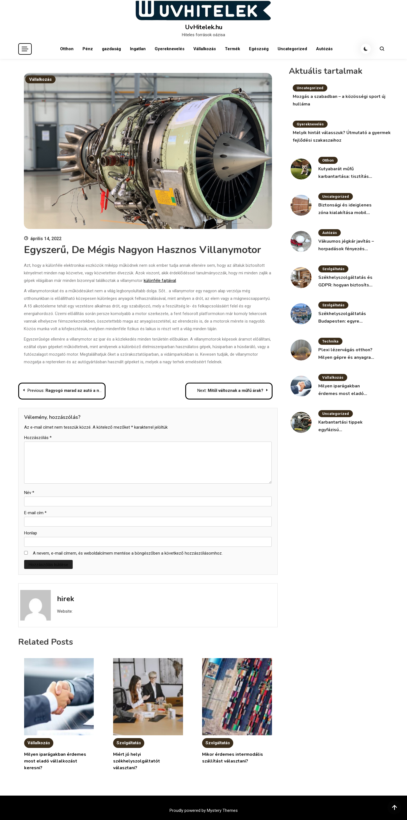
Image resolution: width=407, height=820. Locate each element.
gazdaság (111, 48)
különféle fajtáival (160, 280)
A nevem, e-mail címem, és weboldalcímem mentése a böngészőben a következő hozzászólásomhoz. (128, 553)
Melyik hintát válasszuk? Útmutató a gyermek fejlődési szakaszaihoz (342, 136)
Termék (232, 48)
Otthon (67, 48)
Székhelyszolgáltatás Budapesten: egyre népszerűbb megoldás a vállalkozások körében (344, 318)
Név (29, 492)
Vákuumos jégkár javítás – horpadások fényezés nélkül (346, 245)
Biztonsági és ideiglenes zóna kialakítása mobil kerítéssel (345, 209)
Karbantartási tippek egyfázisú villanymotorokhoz (340, 426)
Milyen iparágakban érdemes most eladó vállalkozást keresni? (55, 761)
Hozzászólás (38, 437)
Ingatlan (138, 48)
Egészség (259, 48)
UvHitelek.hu (203, 27)
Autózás (324, 48)
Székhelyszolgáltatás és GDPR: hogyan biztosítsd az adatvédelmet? (345, 281)
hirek (65, 599)
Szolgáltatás (128, 742)
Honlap (30, 533)
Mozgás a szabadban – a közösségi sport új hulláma (339, 100)
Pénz (88, 48)
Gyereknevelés (169, 48)
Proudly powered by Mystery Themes (204, 810)
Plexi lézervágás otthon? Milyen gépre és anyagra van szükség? (345, 354)
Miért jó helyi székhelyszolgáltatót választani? (136, 761)
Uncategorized (292, 48)
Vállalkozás (204, 48)
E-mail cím (35, 512)
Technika (330, 341)
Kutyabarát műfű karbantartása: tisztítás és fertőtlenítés (343, 173)
